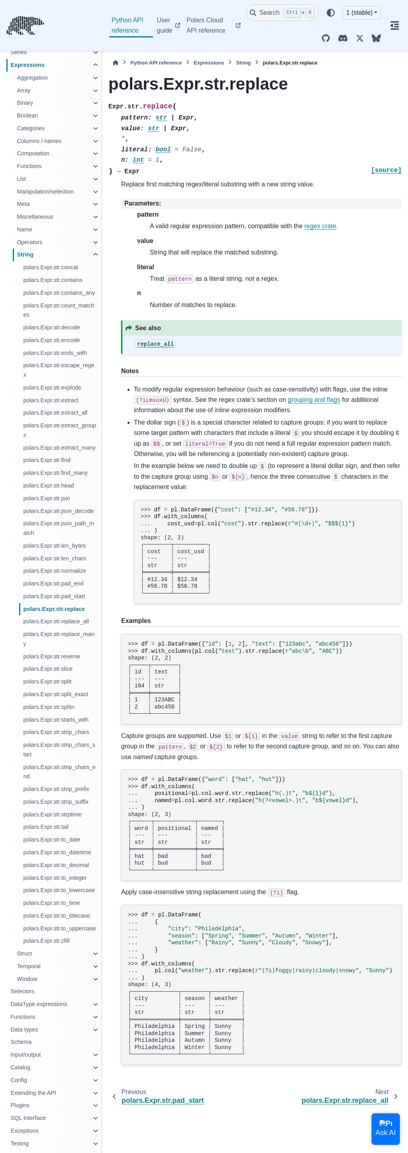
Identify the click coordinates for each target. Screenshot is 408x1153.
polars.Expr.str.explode (52, 387)
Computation (33, 153)
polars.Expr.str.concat (50, 267)
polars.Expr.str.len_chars (54, 558)
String (25, 254)
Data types (24, 1029)
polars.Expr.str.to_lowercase (59, 890)
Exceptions (24, 1131)
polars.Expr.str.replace (53, 609)
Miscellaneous (35, 216)
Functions (29, 166)
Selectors (22, 991)
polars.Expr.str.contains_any (59, 293)
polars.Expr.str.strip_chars (56, 732)
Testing (19, 1143)
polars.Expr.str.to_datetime (57, 852)
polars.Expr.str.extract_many (59, 447)
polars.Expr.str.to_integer (54, 878)
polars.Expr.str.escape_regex (58, 370)
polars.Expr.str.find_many (55, 473)
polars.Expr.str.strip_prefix (56, 789)
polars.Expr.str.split (47, 681)
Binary (25, 103)
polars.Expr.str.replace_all (56, 621)
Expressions (27, 65)
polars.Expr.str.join (46, 498)
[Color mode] (330, 13)
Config (18, 1080)
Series (18, 52)
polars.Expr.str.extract (50, 400)
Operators (29, 242)
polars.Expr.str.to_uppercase (59, 928)
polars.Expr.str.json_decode (58, 511)
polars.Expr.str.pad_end (53, 583)
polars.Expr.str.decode (51, 327)
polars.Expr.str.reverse (51, 656)
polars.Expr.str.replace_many (58, 639)
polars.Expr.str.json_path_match (58, 528)
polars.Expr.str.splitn (49, 707)
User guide (165, 25)
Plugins (19, 1105)
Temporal (28, 966)
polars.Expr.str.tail (46, 827)
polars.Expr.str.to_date (51, 839)
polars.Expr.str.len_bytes (54, 545)
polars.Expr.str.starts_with (55, 719)
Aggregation (32, 77)
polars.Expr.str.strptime (52, 814)
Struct (24, 953)
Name (24, 229)
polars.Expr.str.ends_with (55, 353)
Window (27, 979)
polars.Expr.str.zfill (46, 941)
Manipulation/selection (45, 191)
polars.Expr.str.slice (48, 669)
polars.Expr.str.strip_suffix (55, 802)
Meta (23, 204)
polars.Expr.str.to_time (51, 903)
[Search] (282, 12)
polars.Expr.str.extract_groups (59, 430)
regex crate (320, 226)
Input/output (25, 1054)
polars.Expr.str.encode (51, 340)
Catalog (20, 1067)
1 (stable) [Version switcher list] (359, 12)
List (21, 179)
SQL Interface (27, 1118)
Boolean (27, 115)
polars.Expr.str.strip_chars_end (59, 772)
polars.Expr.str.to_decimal (56, 865)
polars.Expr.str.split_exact (55, 694)
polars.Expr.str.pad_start (54, 596)
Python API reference (127, 25)
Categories (31, 128)
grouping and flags (314, 399)
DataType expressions (38, 1004)
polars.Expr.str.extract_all (55, 412)
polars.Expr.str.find (46, 460)
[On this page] (394, 25)
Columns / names (39, 141)
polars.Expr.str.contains (52, 280)
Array (23, 90)
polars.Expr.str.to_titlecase (56, 915)
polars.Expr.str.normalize (54, 571)
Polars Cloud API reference (206, 25)
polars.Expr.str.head (48, 485)
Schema (20, 1042)
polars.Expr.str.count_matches (58, 310)
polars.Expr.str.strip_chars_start (59, 750)
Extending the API (33, 1093)
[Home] (115, 63)
